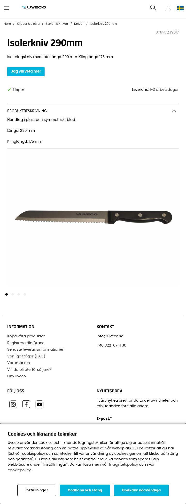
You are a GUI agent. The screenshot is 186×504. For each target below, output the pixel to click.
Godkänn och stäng (85, 490)
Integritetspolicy (123, 464)
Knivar (79, 23)
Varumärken (18, 363)
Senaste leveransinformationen (35, 349)
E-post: (105, 419)
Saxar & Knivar (57, 23)
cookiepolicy (19, 470)
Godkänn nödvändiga (141, 490)
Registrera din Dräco (26, 343)
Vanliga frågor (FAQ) (26, 356)
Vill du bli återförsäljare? (29, 369)
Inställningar (36, 490)
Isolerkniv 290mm (103, 23)
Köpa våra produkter (26, 336)
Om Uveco (16, 376)
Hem (7, 23)
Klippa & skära (28, 23)
